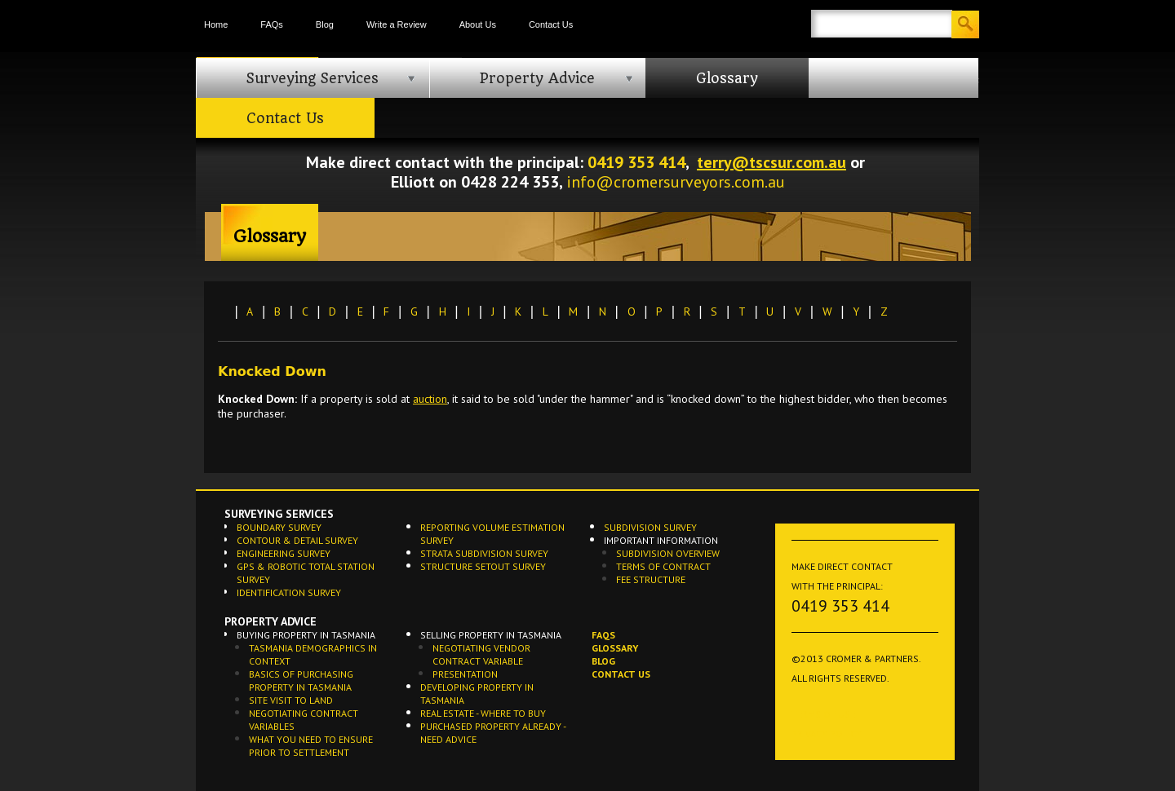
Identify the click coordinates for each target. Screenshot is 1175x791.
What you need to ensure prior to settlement (311, 745)
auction (430, 398)
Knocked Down (272, 371)
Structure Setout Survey (483, 566)
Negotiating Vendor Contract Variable (481, 654)
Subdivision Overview (668, 553)
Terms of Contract (663, 566)
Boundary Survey (279, 527)
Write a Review (396, 24)
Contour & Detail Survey (297, 540)
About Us (477, 24)
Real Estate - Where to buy (483, 713)
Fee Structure (650, 579)
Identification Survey (289, 592)
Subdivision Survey (650, 527)
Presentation (465, 674)
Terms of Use (823, 714)
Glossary (727, 78)
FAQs (271, 24)
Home (216, 24)
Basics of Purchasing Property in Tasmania (301, 680)
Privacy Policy (826, 733)
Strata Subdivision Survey (484, 553)
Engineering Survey (283, 553)
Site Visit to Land (291, 700)
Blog (325, 24)
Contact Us (551, 24)
